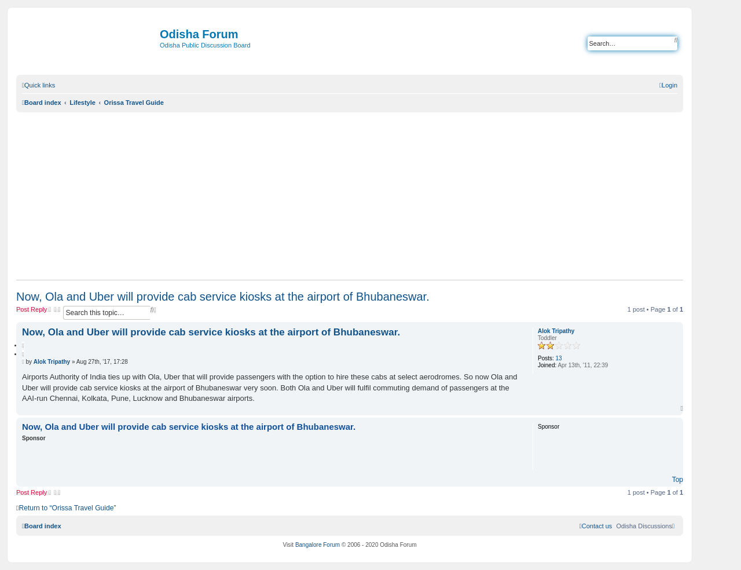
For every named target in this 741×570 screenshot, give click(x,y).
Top (677, 480)
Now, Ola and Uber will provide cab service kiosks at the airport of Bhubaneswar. (223, 296)
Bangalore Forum (317, 545)
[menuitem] (668, 85)
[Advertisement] (349, 196)
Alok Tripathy (556, 331)
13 (559, 358)
